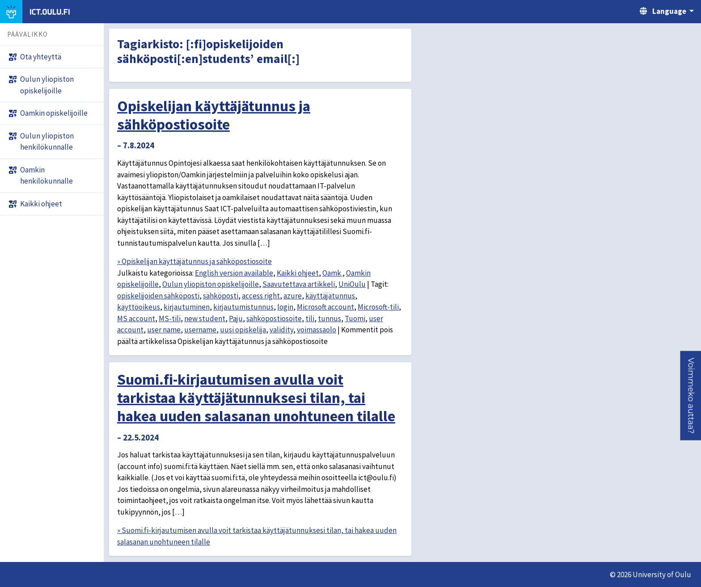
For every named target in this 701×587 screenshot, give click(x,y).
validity (281, 330)
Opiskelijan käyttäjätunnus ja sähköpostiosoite (213, 115)
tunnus (329, 318)
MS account (136, 318)
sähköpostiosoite (274, 318)
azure (292, 296)
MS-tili (170, 318)
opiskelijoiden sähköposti (158, 296)
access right (261, 296)
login (285, 307)
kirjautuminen (187, 307)
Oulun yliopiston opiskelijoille (210, 284)
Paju (236, 318)
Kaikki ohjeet (298, 273)
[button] (690, 395)
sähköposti (220, 296)
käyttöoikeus (138, 307)
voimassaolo (316, 330)
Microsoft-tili (378, 307)
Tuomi (355, 318)
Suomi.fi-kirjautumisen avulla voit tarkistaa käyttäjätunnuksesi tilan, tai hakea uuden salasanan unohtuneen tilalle (256, 397)
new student (204, 318)
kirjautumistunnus (243, 307)
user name (164, 330)
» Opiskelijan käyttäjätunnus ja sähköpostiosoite (194, 261)
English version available (234, 273)
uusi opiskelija (243, 330)
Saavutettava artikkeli (298, 284)
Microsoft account (325, 307)
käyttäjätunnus (330, 296)
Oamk (332, 273)
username (200, 330)
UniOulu (352, 284)
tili (309, 318)
